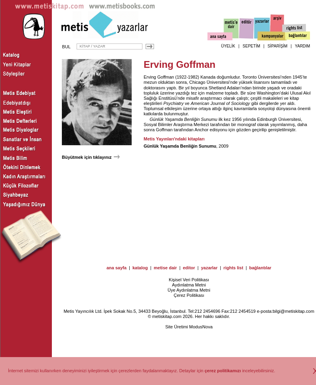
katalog (140, 267)
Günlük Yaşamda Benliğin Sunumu (183, 119)
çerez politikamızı (223, 370)
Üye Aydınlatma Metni (189, 290)
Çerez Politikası (189, 295)
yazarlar (209, 267)
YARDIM (302, 46)
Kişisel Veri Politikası (189, 279)
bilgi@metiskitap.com (293, 311)
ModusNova (201, 326)
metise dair (165, 267)
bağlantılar (260, 267)
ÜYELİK (228, 46)
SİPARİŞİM (278, 46)
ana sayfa (116, 267)
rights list (233, 267)
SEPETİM (251, 46)
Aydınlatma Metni (189, 284)
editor (189, 267)
